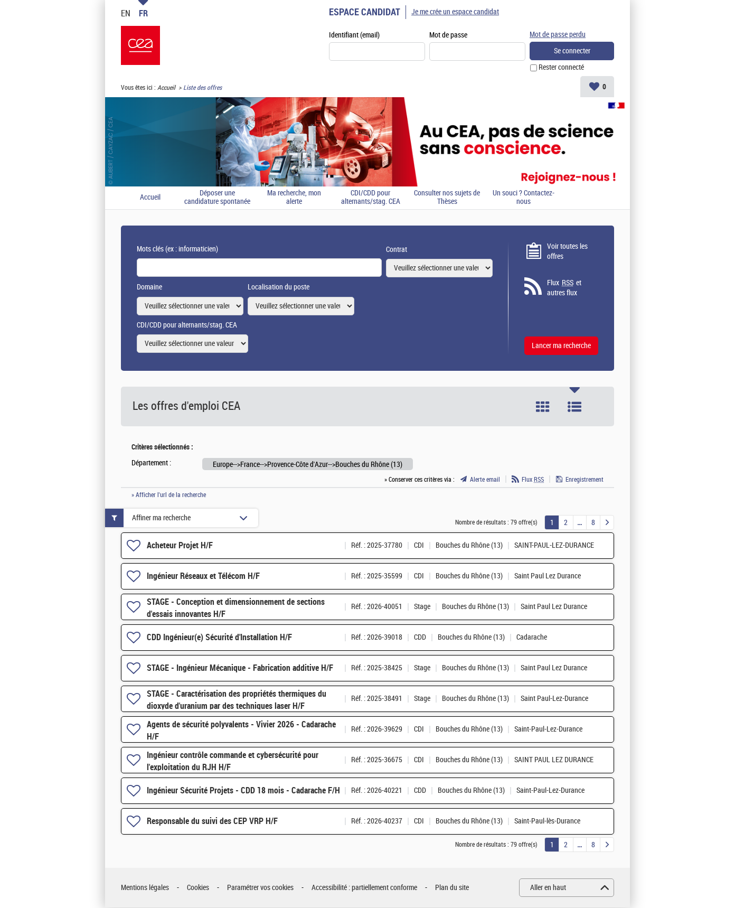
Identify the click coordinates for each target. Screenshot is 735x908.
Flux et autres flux (564, 288)
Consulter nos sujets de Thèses (447, 198)
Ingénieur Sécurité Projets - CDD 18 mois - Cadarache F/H (243, 790)
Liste (574, 406)
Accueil (166, 87)
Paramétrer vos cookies (260, 887)
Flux (533, 479)
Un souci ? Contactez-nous (523, 198)
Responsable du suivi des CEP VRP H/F (212, 821)
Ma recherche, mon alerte (294, 198)
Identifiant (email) (354, 35)
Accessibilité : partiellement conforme (364, 887)
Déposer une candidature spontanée (217, 198)
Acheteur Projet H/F (180, 545)
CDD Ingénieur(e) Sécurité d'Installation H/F (219, 637)
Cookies (198, 887)
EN (125, 13)
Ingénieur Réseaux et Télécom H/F (203, 576)
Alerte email (485, 479)
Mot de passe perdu (558, 34)
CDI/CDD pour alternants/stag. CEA (370, 198)
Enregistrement (585, 479)
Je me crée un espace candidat (455, 11)
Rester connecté (561, 67)
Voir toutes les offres (567, 251)
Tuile (543, 406)
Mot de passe (448, 35)
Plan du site (452, 887)
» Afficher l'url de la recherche (168, 495)
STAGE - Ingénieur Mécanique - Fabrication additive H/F (240, 668)
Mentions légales (145, 887)
